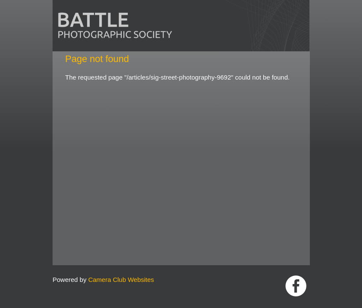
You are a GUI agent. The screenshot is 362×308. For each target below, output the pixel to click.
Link (295, 285)
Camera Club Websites (121, 279)
